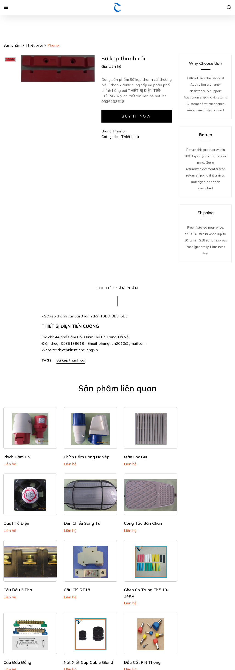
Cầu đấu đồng (76, 586)
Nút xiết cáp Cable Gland (145, 586)
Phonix (119, 131)
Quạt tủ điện (192, 455)
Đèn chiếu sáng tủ (21, 521)
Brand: (106, 131)
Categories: (111, 136)
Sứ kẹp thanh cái (70, 360)
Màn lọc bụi (132, 455)
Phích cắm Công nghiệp (85, 455)
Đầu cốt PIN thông (198, 586)
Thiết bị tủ (34, 45)
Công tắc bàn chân (81, 521)
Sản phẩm (12, 45)
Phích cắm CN (16, 455)
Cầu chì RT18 (193, 521)
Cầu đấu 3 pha (135, 521)
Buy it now (136, 116)
